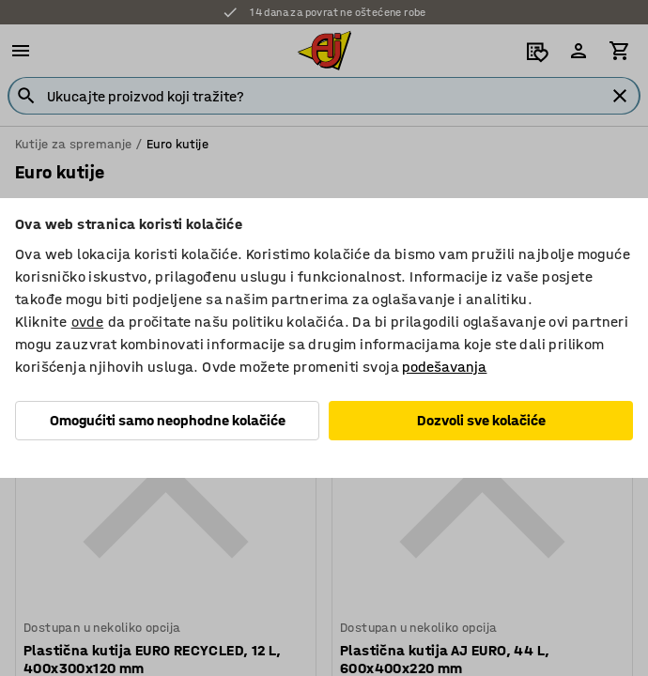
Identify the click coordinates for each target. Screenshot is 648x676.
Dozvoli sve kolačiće (481, 420)
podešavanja (444, 367)
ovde (87, 321)
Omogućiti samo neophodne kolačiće (167, 420)
